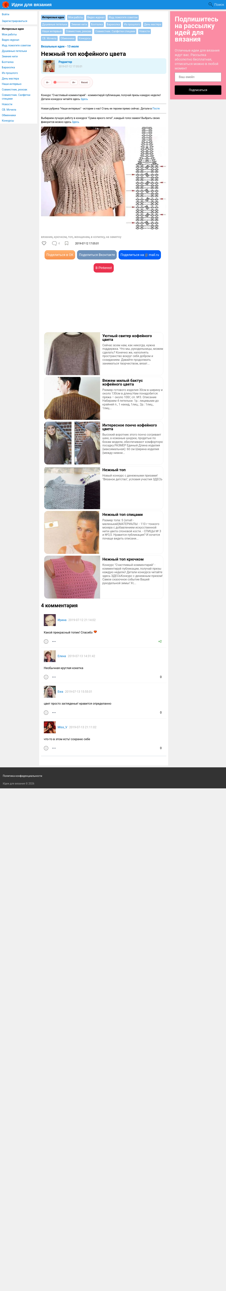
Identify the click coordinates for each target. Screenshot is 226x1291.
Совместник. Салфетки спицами (16, 96)
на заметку (113, 237)
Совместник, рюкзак (14, 89)
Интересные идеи (13, 28)
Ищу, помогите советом (16, 45)
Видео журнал (10, 39)
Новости (7, 104)
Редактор (65, 62)
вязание (47, 237)
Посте (156, 108)
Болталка (7, 62)
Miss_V (62, 727)
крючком (60, 237)
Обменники (9, 115)
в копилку (98, 237)
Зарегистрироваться (14, 21)
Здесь (84, 99)
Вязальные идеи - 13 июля (60, 46)
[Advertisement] (72, 308)
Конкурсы (8, 120)
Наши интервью (11, 83)
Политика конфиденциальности (22, 775)
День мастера (10, 78)
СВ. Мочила (9, 109)
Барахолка (8, 67)
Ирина (62, 620)
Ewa (60, 691)
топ (70, 237)
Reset (84, 82)
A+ (74, 82)
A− (47, 82)
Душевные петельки (14, 51)
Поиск (219, 5)
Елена (62, 656)
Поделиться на (139, 255)
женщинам (82, 237)
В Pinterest (103, 268)
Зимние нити (10, 56)
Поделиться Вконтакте (97, 255)
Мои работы (9, 34)
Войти (5, 14)
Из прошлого (10, 72)
